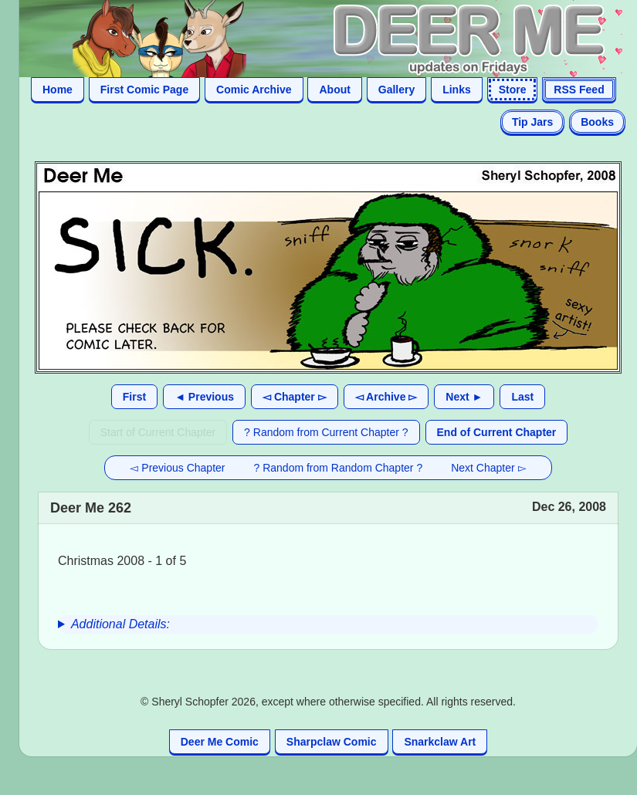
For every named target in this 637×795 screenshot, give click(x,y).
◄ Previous (204, 397)
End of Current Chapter (497, 432)
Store (513, 89)
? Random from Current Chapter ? (326, 432)
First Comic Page (144, 89)
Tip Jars (532, 122)
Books (597, 122)
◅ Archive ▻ (386, 397)
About (334, 89)
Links (456, 89)
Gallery (396, 89)
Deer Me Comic (220, 742)
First (134, 397)
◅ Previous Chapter (177, 468)
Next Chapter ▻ (488, 468)
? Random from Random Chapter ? (338, 468)
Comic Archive (254, 89)
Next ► (464, 397)
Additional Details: (120, 624)
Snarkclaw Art (440, 742)
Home (57, 89)
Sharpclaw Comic (331, 742)
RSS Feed (579, 89)
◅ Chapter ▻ (295, 397)
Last (522, 397)
